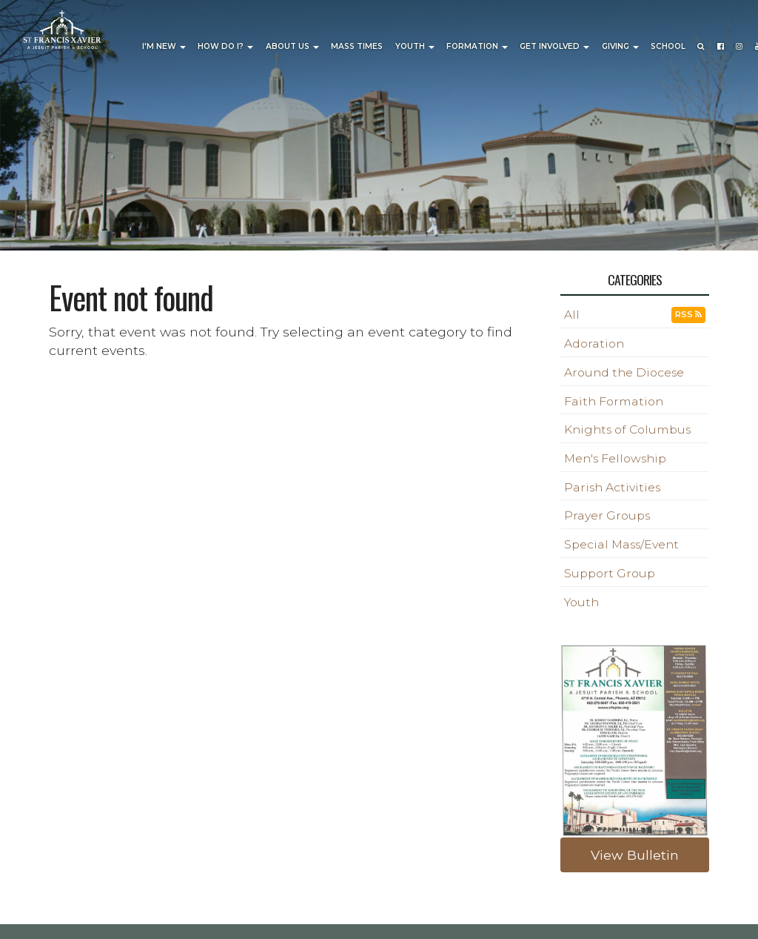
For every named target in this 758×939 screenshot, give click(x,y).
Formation (477, 46)
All (572, 315)
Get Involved (554, 46)
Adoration (594, 343)
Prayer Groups (607, 515)
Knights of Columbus (627, 429)
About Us (292, 46)
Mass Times (357, 46)
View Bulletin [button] (635, 855)
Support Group (609, 573)
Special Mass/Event (621, 544)
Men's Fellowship (615, 458)
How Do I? (225, 46)
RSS (688, 314)
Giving (620, 46)
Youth (415, 46)
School (668, 46)
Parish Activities (612, 487)
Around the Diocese (624, 372)
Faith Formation (613, 401)
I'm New (164, 46)
